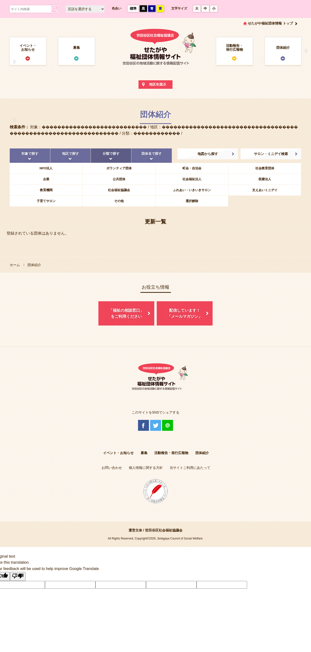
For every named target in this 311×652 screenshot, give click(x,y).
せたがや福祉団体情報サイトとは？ (9, 62)
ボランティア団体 (119, 168)
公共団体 (119, 179)
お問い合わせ (112, 468)
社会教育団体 (264, 168)
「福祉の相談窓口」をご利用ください (126, 313)
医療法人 (265, 179)
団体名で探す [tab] (151, 153)
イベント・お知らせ (27, 47)
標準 (133, 8)
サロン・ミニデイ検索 (271, 154)
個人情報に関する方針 (146, 468)
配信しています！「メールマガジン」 (184, 313)
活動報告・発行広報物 (234, 47)
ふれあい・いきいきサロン (192, 190)
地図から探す (208, 154)
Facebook (143, 425)
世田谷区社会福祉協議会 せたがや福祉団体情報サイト (155, 52)
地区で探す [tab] (70, 153)
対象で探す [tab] (29, 153)
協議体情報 (9, 120)
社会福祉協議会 (119, 190)
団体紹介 (283, 47)
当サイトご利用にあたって (190, 468)
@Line (167, 425)
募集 (76, 47)
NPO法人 (46, 168)
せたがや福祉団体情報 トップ (270, 23)
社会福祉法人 (191, 179)
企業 (46, 179)
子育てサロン (46, 201)
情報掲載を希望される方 (301, 51)
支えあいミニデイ (264, 190)
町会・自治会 (191, 168)
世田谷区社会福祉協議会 (163, 530)
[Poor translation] (18, 576)
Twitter (155, 425)
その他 (119, 201)
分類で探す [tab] (111, 153)
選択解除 (192, 201)
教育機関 (46, 190)
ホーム (15, 265)
